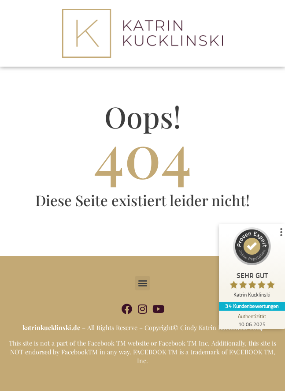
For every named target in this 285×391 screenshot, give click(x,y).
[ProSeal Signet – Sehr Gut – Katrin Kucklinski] (252, 264)
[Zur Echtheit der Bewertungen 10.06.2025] (252, 320)
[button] (142, 283)
